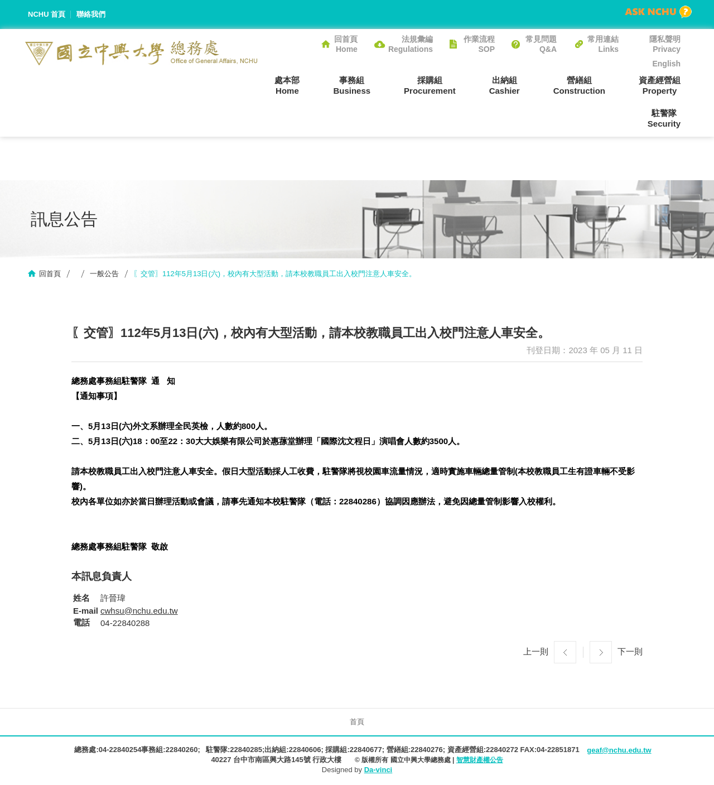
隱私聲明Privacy (665, 44)
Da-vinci (378, 769)
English (666, 63)
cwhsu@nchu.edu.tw (139, 610)
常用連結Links (603, 44)
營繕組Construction (579, 85)
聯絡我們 (90, 14)
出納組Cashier (504, 85)
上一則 (535, 651)
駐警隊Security (664, 118)
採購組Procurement (430, 85)
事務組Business (351, 85)
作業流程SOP (479, 44)
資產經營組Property (660, 85)
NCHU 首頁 (46, 14)
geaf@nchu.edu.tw (619, 750)
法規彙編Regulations (410, 44)
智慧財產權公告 (479, 760)
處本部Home (287, 85)
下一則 (630, 651)
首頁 (357, 721)
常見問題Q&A (541, 44)
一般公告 (104, 273)
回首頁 (50, 273)
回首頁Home (346, 44)
